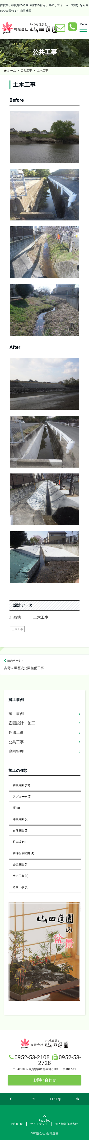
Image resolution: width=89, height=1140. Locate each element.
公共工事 (16, 742)
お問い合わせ (44, 1080)
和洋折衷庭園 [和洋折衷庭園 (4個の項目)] (23, 853)
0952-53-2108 (32, 1057)
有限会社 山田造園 (46, 1133)
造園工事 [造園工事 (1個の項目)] (20, 887)
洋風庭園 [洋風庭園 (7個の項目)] (20, 819)
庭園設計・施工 (22, 723)
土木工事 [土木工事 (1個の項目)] (20, 876)
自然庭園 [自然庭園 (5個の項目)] (20, 830)
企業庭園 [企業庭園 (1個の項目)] (20, 864)
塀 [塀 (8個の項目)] (16, 808)
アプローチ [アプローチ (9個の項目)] (22, 796)
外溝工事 (16, 732)
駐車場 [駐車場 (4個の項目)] (19, 842)
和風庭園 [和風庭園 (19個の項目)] (21, 785)
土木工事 (17, 629)
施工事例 (16, 713)
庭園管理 (16, 751)
